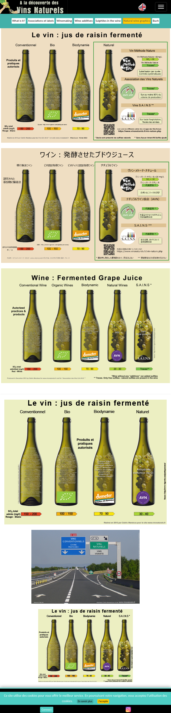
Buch (156, 21)
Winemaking (64, 21)
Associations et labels (41, 21)
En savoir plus (85, 701)
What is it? (18, 21)
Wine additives (84, 21)
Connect (47, 709)
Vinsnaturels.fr (34, 7)
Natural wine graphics (137, 21)
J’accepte (103, 701)
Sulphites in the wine (108, 21)
